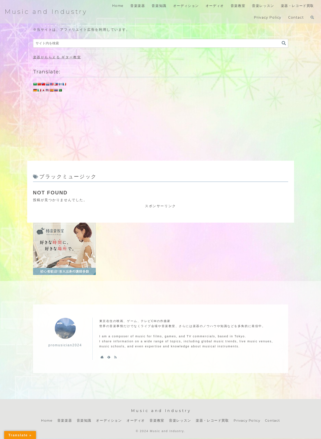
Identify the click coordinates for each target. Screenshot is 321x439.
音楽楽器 (63, 420)
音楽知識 (83, 420)
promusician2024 (65, 345)
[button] (284, 43)
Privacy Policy (246, 420)
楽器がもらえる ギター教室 (57, 57)
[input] (160, 43)
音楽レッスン (179, 420)
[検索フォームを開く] (312, 17)
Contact (273, 420)
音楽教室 (156, 420)
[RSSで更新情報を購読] (115, 357)
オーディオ (135, 420)
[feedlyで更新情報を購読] (108, 357)
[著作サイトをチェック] (102, 357)
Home (46, 420)
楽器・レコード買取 (211, 420)
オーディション (108, 420)
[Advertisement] (160, 125)
